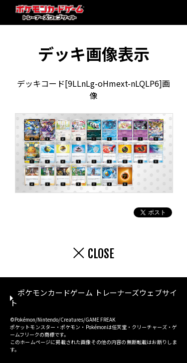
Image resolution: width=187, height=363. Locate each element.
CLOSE (101, 253)
